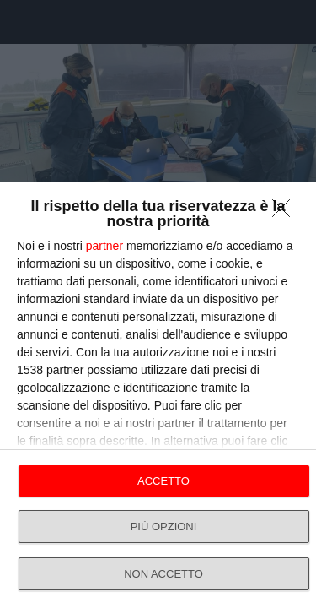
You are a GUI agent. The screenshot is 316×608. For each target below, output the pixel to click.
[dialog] (158, 395)
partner (104, 246)
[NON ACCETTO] (285, 212)
